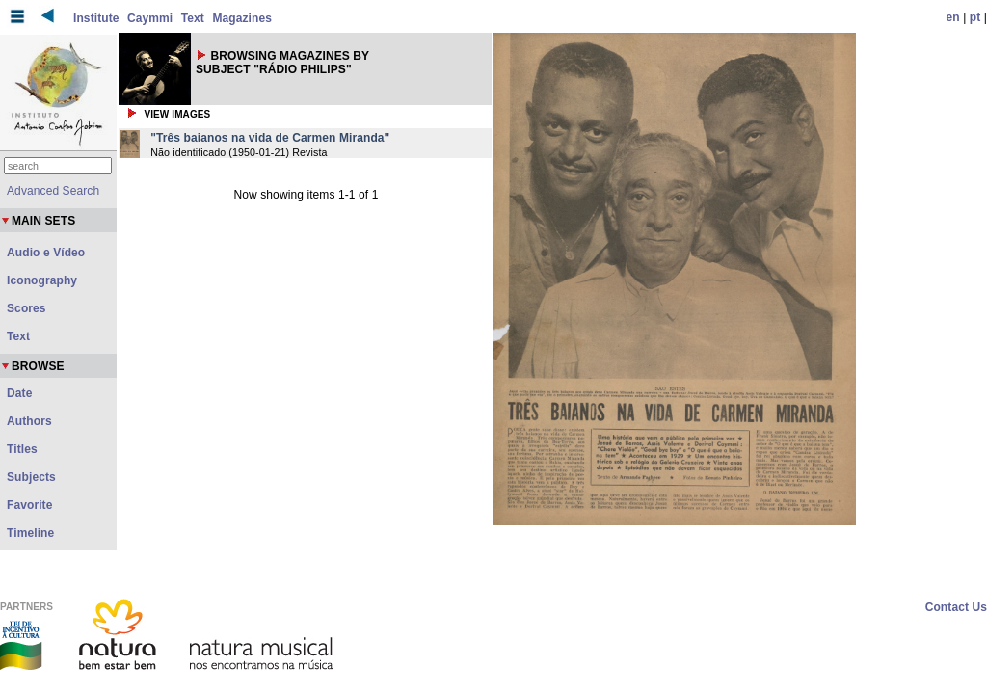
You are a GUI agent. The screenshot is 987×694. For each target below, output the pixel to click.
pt (975, 17)
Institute (96, 18)
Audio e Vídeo (46, 252)
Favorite (29, 505)
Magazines (242, 18)
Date (19, 393)
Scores (26, 308)
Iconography (42, 280)
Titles (22, 449)
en (953, 17)
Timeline (30, 533)
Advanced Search (53, 191)
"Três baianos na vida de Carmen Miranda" (269, 138)
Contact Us (956, 607)
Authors (29, 421)
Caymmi (150, 18)
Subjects (31, 477)
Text (192, 18)
